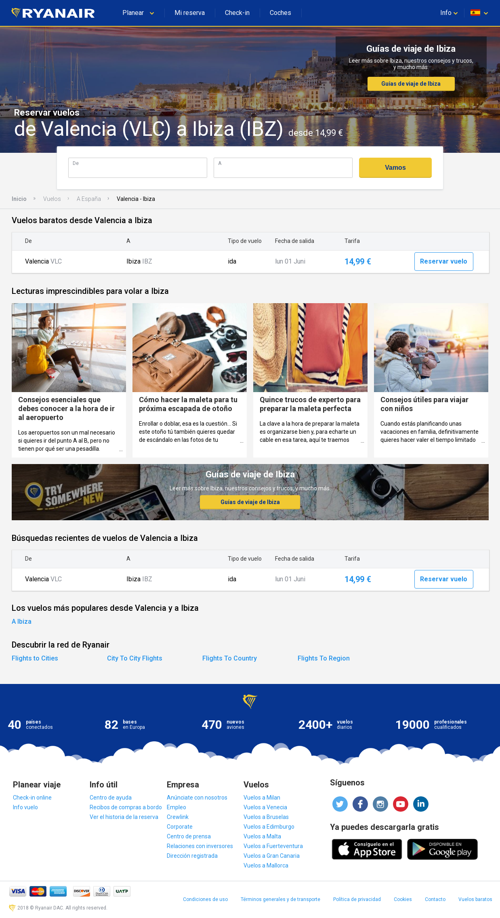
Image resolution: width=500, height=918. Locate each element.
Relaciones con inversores (200, 846)
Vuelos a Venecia (265, 807)
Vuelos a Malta (262, 836)
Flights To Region (324, 658)
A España (89, 199)
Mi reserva (189, 13)
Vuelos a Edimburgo (269, 826)
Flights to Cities (35, 658)
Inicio (19, 199)
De (76, 163)
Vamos (395, 167)
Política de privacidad (357, 899)
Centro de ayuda (111, 797)
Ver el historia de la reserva (124, 817)
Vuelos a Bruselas (266, 817)
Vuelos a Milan (262, 797)
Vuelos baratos (475, 899)
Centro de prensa (189, 836)
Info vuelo (25, 807)
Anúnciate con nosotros (197, 797)
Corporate (180, 826)
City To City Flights (134, 658)
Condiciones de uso (205, 899)
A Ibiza (22, 621)
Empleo (176, 807)
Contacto (435, 899)
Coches (280, 13)
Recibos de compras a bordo (126, 807)
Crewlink (178, 817)
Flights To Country (229, 658)
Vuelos (52, 199)
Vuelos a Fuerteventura (273, 846)
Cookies (403, 899)
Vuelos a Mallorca (266, 865)
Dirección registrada (192, 856)
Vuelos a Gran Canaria (272, 856)
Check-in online (32, 797)
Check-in (237, 13)
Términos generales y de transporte (280, 899)
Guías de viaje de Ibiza (411, 83)
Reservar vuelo (443, 261)
